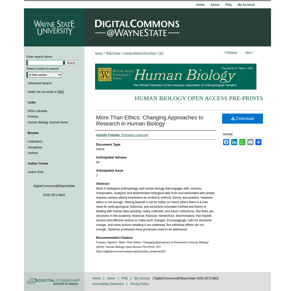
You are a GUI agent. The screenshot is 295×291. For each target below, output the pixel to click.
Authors (33, 153)
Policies (33, 116)
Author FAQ (36, 172)
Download (242, 118)
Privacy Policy (139, 284)
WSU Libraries (37, 111)
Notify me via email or (46, 92)
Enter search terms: (39, 57)
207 (161, 53)
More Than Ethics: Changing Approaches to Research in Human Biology (149, 120)
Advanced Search (40, 83)
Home (98, 53)
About (111, 278)
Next (248, 52)
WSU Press (113, 53)
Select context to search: (43, 68)
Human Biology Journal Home (48, 122)
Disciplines (35, 147)
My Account (142, 278)
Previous (231, 52)
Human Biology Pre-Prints (140, 53)
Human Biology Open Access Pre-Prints (199, 98)
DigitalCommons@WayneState (177, 27)
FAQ (125, 278)
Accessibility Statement (109, 284)
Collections (35, 141)
